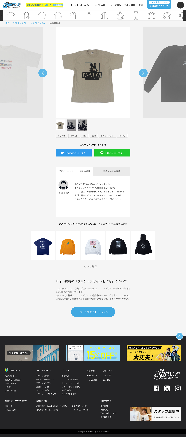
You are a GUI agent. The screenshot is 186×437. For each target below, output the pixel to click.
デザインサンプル (38, 23)
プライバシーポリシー (81, 406)
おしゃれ (61, 136)
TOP (7, 23)
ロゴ (85, 136)
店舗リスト (107, 371)
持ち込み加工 (67, 390)
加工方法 (65, 376)
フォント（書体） (43, 390)
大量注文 (104, 410)
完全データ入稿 (42, 387)
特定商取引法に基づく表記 (47, 410)
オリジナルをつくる (79, 5)
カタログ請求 (105, 417)
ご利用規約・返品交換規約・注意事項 (51, 406)
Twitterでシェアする (76, 153)
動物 (94, 136)
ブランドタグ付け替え (71, 387)
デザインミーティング (45, 379)
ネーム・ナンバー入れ (71, 383)
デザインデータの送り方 (46, 394)
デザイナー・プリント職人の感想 (74, 171)
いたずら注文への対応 (81, 410)
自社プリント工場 (69, 394)
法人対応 (90, 375)
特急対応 (104, 406)
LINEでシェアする (113, 153)
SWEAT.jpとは (11, 376)
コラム (105, 375)
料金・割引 (130, 5)
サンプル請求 (92, 380)
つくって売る (115, 5)
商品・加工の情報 (111, 171)
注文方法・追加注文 (13, 380)
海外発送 (106, 380)
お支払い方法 (10, 410)
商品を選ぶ (91, 371)
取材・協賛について (108, 413)
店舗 (140, 5)
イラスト (74, 136)
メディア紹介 (10, 390)
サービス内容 (98, 5)
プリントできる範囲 (70, 379)
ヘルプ (8, 387)
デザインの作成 (42, 376)
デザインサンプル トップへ (93, 312)
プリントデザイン (19, 23)
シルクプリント (107, 136)
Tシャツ (122, 136)
